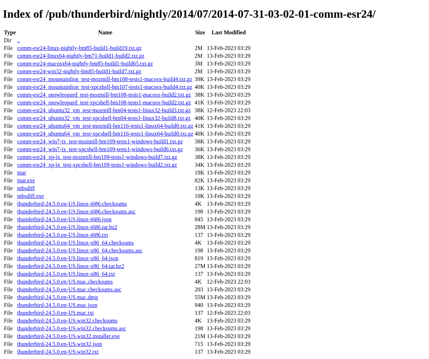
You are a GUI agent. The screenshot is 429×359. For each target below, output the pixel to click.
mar (21, 173)
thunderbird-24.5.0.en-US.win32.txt (57, 352)
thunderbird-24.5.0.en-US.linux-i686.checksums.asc (76, 212)
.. (18, 40)
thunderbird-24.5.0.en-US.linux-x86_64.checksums (75, 243)
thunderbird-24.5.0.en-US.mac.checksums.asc (69, 289)
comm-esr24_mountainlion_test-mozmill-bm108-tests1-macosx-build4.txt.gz (104, 79)
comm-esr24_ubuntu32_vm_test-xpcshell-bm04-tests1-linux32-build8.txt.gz (104, 118)
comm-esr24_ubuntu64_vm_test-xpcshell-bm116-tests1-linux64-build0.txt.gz (105, 134)
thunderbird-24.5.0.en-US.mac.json (57, 305)
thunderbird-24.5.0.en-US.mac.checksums (65, 282)
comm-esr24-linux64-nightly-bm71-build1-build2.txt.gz (80, 56)
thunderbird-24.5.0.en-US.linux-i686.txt (62, 235)
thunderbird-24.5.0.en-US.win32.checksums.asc (71, 328)
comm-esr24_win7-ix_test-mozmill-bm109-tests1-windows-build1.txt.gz (100, 141)
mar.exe (26, 180)
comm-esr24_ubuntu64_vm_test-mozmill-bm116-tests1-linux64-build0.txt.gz (105, 126)
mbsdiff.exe (30, 196)
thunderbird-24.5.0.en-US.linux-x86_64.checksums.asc (79, 250)
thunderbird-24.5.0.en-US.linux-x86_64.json (67, 258)
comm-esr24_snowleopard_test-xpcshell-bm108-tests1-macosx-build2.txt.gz (104, 102)
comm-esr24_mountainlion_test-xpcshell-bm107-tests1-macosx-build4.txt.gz (104, 87)
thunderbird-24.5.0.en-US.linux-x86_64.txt (66, 274)
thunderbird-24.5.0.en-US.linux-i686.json (64, 219)
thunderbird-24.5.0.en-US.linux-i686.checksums (72, 204)
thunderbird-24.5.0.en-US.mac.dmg (57, 297)
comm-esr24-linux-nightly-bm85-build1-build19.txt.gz (79, 48)
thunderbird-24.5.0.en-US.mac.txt (55, 313)
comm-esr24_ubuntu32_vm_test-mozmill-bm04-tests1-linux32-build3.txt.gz (104, 110)
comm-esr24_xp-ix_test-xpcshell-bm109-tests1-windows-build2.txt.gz (97, 165)
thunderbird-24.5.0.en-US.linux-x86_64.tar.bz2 (70, 266)
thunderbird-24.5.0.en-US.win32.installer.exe (68, 336)
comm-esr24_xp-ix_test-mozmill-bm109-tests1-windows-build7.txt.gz (97, 157)
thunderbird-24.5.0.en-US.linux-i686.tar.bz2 (67, 227)
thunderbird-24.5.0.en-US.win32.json (59, 344)
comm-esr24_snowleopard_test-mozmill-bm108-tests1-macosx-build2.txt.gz (104, 95)
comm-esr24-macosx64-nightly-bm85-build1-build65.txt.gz (85, 64)
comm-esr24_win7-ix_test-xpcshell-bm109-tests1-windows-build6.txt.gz (99, 149)
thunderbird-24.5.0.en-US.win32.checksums (67, 321)
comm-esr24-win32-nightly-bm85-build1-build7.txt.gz (79, 71)
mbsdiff (25, 188)
